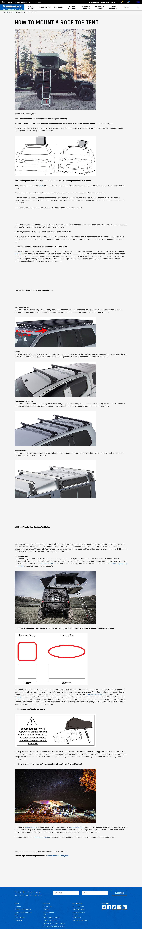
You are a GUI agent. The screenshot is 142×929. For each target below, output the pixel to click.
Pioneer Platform (47, 564)
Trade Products (113, 7)
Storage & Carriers (86, 7)
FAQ (45, 915)
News (11, 12)
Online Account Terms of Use (54, 926)
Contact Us (48, 906)
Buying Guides (49, 912)
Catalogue (18, 920)
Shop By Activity (31, 7)
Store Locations (78, 906)
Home (4, 12)
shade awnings (31, 827)
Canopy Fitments (79, 912)
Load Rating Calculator (52, 918)
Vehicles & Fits (45, 7)
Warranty (47, 909)
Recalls (75, 915)
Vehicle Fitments (79, 909)
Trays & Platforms (72, 7)
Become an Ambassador (23, 912)
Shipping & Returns (50, 920)
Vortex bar (19, 697)
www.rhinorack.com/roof (58, 856)
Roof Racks (58, 7)
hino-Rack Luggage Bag (118, 564)
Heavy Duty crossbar (96, 694)
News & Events (20, 918)
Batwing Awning (76, 827)
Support (127, 7)
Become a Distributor (80, 920)
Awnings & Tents (99, 7)
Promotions (77, 918)
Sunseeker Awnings (42, 837)
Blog (16, 915)
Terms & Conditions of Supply (54, 923)
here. (41, 186)
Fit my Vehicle (35, 2)
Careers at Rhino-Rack (23, 909)
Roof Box (20, 566)
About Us (18, 906)
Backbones (19, 254)
